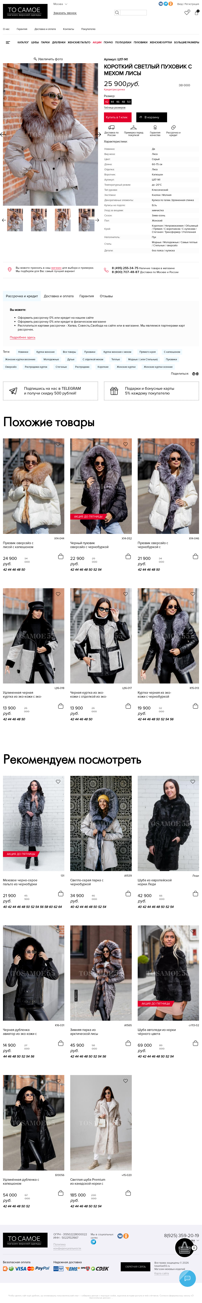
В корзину (152, 117)
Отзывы (106, 296)
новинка (76, 995)
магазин (56, 267)
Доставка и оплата (45, 29)
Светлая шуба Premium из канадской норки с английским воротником (88, 1182)
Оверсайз (11, 367)
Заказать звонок (65, 13)
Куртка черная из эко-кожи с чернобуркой (154, 695)
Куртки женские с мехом (117, 352)
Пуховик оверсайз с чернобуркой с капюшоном (153, 545)
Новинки (23, 352)
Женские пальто (79, 42)
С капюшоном (172, 352)
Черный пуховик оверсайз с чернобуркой (89, 545)
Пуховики (140, 42)
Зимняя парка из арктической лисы (84, 1032)
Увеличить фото (50, 59)
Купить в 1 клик (116, 117)
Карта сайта (161, 1273)
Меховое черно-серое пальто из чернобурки (20, 882)
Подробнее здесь (22, 337)
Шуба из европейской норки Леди (155, 882)
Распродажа (82, 367)
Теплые (115, 359)
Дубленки (58, 42)
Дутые (70, 359)
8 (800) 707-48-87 (125, 272)
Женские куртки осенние (158, 367)
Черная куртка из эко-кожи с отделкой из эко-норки (88, 695)
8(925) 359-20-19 (181, 1235)
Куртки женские (45, 352)
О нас (6, 29)
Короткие (103, 367)
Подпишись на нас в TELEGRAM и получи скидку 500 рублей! (52, 391)
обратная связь (135, 1266)
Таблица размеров (114, 107)
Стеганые (61, 367)
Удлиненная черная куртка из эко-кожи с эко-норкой (22, 695)
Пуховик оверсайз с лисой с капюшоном (18, 545)
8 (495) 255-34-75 (125, 268)
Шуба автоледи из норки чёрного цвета (157, 1032)
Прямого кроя (147, 352)
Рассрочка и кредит (22, 296)
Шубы (35, 42)
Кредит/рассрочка (114, 89)
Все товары (69, 352)
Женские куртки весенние (20, 359)
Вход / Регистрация (188, 4)
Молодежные (51, 359)
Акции (97, 42)
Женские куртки (161, 42)
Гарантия (22, 29)
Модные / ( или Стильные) (143, 359)
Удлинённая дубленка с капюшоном (21, 1182)
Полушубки (123, 42)
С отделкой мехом (93, 359)
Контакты (68, 29)
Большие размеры (186, 42)
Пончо (108, 42)
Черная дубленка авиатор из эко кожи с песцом (20, 1032)
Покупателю (88, 29)
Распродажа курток (36, 367)
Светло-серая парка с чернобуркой (86, 882)
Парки (45, 42)
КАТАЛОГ (23, 42)
